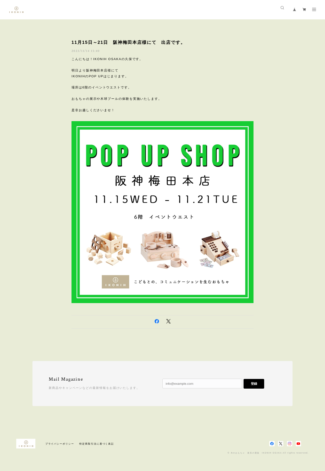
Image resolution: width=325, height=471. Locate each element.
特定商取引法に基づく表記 (96, 443)
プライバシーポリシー (59, 443)
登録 (254, 383)
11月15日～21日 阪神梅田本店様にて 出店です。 (128, 42)
